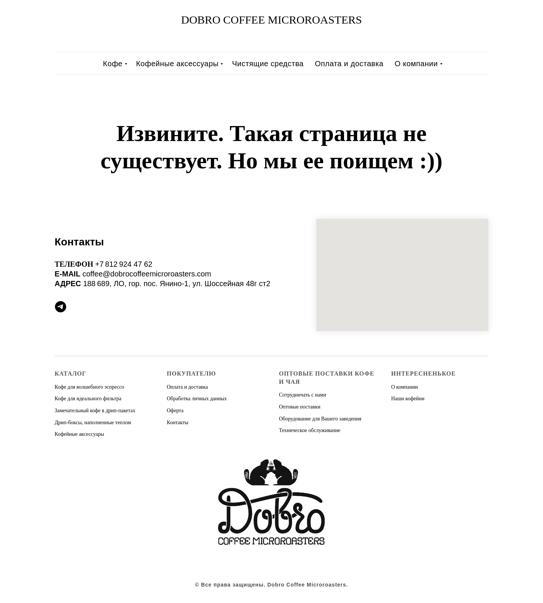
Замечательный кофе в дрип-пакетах (95, 410)
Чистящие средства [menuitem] (267, 63)
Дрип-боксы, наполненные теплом (93, 422)
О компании (404, 387)
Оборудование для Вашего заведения (320, 419)
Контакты (177, 422)
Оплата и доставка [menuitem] (349, 63)
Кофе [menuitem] (112, 63)
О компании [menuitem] (416, 63)
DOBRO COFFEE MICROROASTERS (271, 19)
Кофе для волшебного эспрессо (89, 387)
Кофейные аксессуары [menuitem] (177, 63)
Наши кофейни (407, 398)
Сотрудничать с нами (302, 395)
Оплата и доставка (187, 387)
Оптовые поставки (299, 407)
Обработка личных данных (197, 398)
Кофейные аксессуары (79, 434)
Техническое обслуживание (309, 430)
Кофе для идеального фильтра (88, 398)
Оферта (175, 410)
